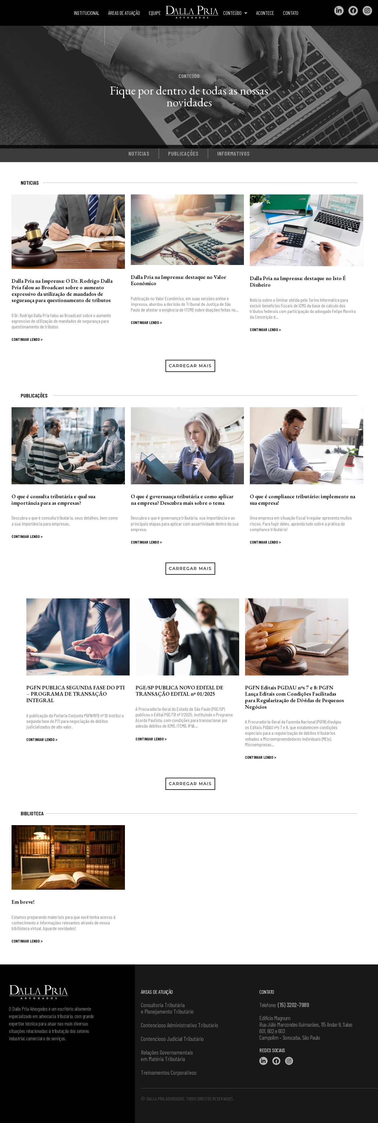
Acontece (265, 13)
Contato (290, 13)
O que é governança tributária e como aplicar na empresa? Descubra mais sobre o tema (182, 499)
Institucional (86, 13)
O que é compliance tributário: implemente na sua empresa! (302, 499)
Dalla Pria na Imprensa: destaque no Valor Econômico (178, 280)
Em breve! (23, 901)
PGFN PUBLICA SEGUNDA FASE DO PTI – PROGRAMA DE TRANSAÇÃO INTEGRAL (75, 694)
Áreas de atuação (124, 13)
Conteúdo (235, 13)
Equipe (155, 13)
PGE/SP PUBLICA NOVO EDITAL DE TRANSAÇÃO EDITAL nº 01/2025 (179, 690)
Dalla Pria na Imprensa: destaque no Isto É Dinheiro (298, 281)
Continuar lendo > (27, 339)
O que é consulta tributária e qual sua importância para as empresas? (53, 499)
